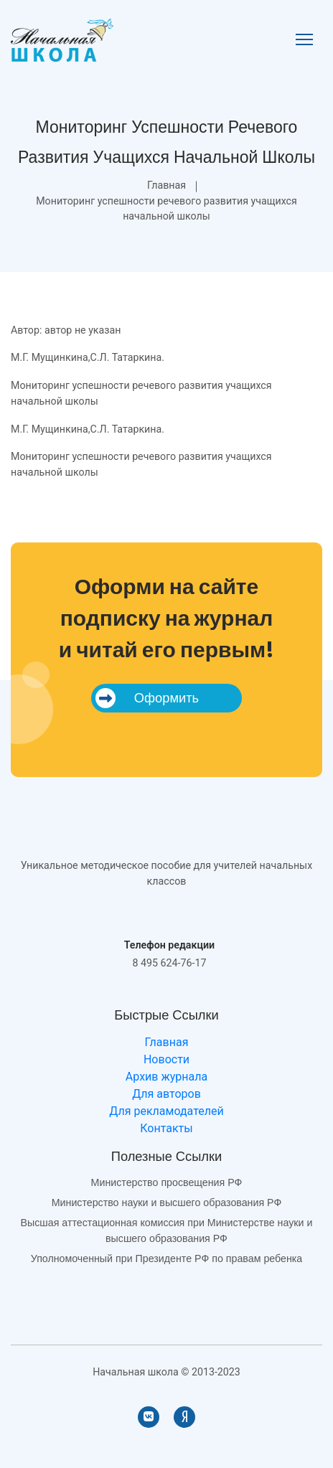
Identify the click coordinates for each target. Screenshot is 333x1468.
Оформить (147, 698)
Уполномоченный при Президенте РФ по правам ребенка (167, 1258)
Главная (166, 185)
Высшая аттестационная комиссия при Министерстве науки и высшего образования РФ (167, 1230)
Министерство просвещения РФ (167, 1182)
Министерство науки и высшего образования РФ (166, 1202)
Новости (166, 1059)
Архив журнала (166, 1076)
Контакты (166, 1128)
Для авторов (166, 1094)
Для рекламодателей (166, 1111)
